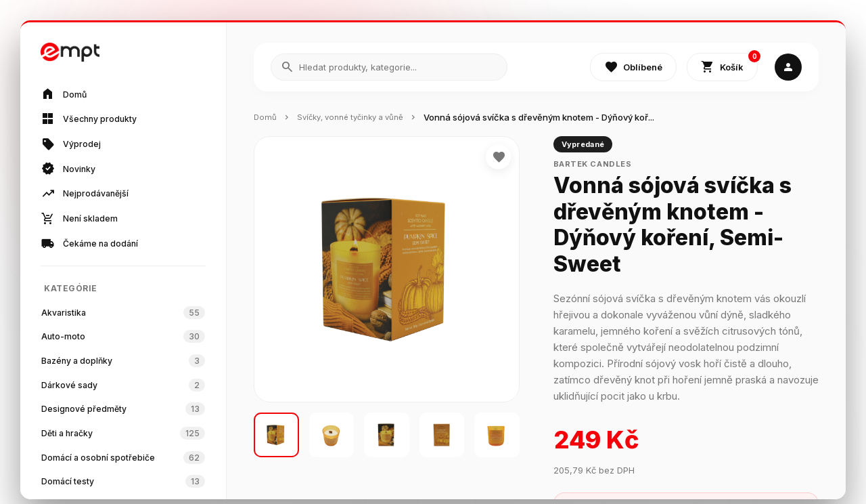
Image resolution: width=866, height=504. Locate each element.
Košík (729, 65)
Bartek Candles (599, 165)
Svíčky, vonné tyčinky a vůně (358, 117)
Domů (266, 117)
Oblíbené (633, 68)
